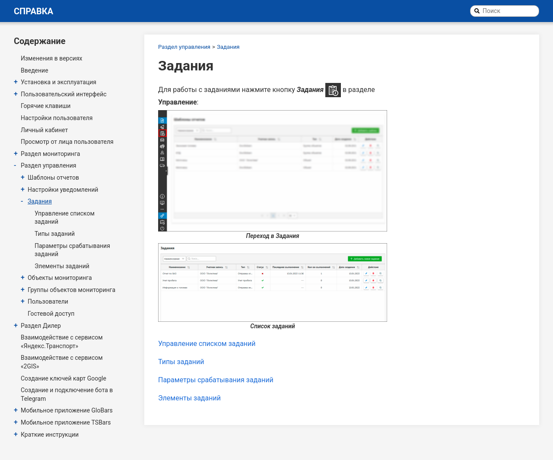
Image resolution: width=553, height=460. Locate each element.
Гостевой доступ (51, 313)
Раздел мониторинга (50, 153)
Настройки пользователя (56, 117)
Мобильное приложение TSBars (66, 422)
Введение (34, 70)
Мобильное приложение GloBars (67, 410)
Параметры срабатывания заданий (72, 250)
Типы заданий (55, 233)
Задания (40, 201)
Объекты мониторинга (60, 277)
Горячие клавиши (45, 105)
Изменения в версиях (52, 58)
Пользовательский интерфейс (64, 94)
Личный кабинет (44, 130)
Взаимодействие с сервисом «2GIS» (62, 362)
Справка (33, 11)
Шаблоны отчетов (53, 177)
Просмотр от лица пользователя (67, 141)
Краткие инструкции (50, 434)
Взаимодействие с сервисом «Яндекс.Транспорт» (62, 341)
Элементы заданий (62, 266)
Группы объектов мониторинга (71, 289)
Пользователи (48, 301)
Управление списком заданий (65, 217)
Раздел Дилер (41, 325)
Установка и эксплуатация (58, 82)
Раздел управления (48, 165)
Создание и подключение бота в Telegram (67, 394)
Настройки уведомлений (63, 189)
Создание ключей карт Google (63, 378)
